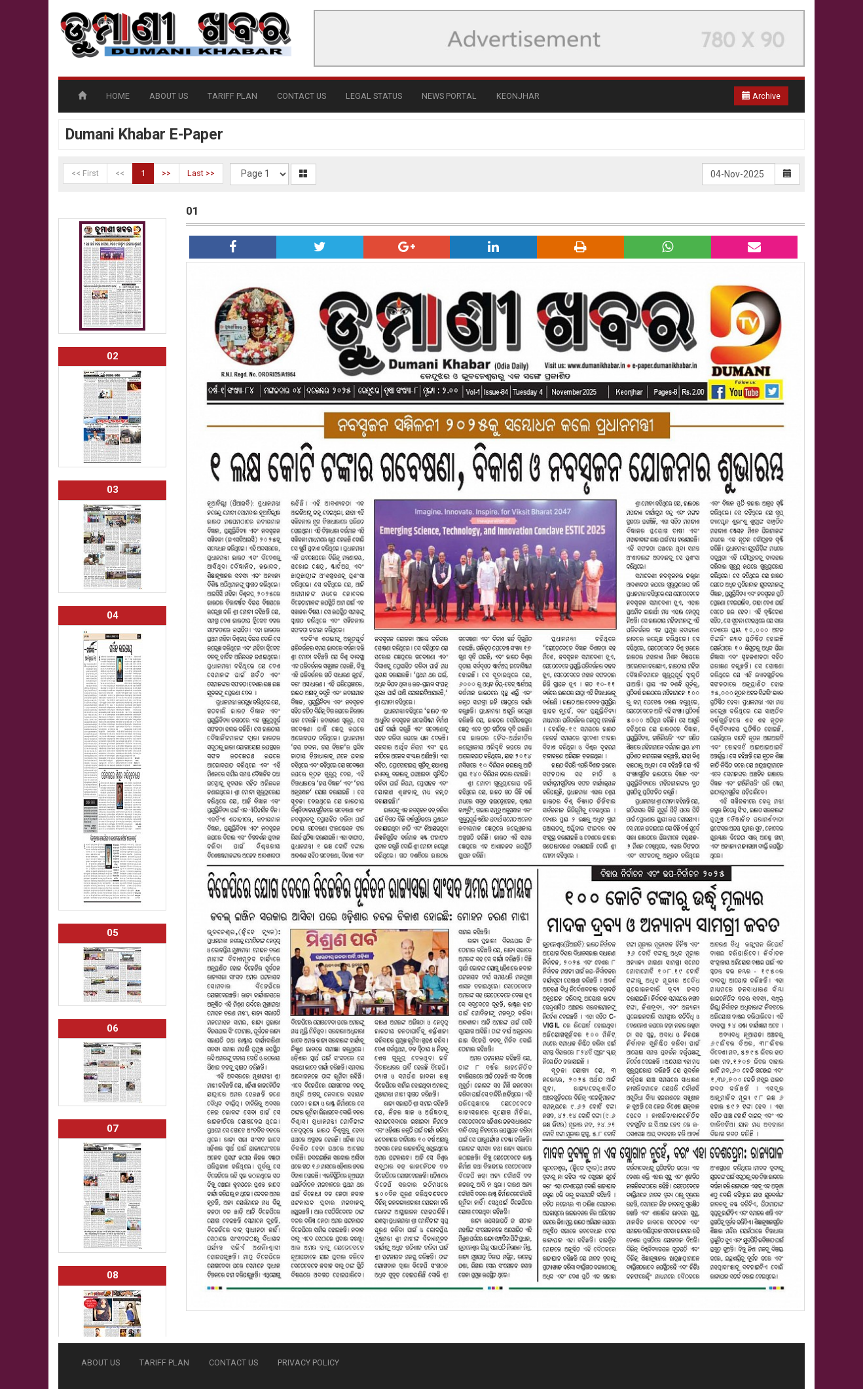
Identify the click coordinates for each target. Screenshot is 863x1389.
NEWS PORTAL (449, 96)
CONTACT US (301, 96)
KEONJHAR (518, 96)
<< (119, 173)
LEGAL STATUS (374, 96)
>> (166, 173)
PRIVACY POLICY (308, 1362)
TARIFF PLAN (232, 96)
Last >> (201, 173)
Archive (761, 96)
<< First (85, 173)
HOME (118, 96)
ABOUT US (168, 96)
